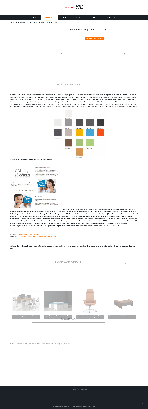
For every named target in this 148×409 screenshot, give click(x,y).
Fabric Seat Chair (126, 246)
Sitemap (92, 406)
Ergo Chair (75, 246)
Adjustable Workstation (63, 246)
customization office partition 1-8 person (27, 234)
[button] (12, 7)
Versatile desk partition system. (89, 246)
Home (34, 18)
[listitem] (74, 53)
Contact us (93, 18)
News (65, 18)
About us (111, 18)
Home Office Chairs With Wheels (110, 246)
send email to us (94, 39)
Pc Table (53, 246)
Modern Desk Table (31, 246)
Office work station (44, 246)
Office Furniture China (17, 246)
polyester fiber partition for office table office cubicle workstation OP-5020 (34, 236)
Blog (78, 18)
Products (49, 18)
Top (143, 403)
